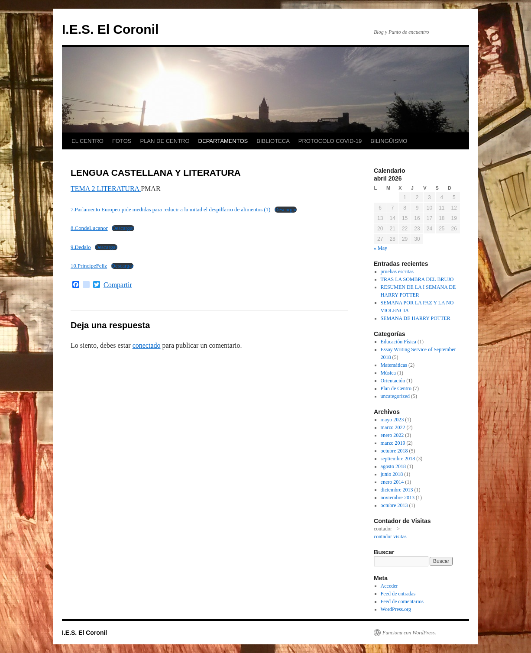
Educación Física (398, 342)
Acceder (389, 586)
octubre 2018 (394, 451)
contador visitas (390, 536)
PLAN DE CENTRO (164, 141)
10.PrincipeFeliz (89, 266)
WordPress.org (396, 609)
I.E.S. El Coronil (110, 29)
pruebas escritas (397, 271)
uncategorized (395, 396)
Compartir (118, 284)
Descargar (286, 210)
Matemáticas (394, 365)
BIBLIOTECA (273, 141)
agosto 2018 (393, 466)
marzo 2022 (393, 427)
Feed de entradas (398, 594)
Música (388, 373)
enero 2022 (392, 435)
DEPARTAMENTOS (223, 141)
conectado (147, 345)
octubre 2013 (394, 505)
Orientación (393, 381)
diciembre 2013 (397, 490)
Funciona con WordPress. (409, 633)
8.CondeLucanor (89, 228)
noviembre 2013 (397, 498)
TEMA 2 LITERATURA (106, 188)
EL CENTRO (87, 141)
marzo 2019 (393, 443)
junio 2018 (392, 474)
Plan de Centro (396, 388)
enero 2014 (392, 482)
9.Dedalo (81, 247)
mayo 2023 (392, 420)
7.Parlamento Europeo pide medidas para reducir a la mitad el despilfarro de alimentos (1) (170, 210)
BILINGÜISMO (388, 141)
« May (380, 248)
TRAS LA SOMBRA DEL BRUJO (417, 279)
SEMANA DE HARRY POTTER (415, 318)
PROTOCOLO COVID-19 (330, 141)
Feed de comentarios (402, 601)
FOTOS (122, 141)
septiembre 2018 (398, 459)
